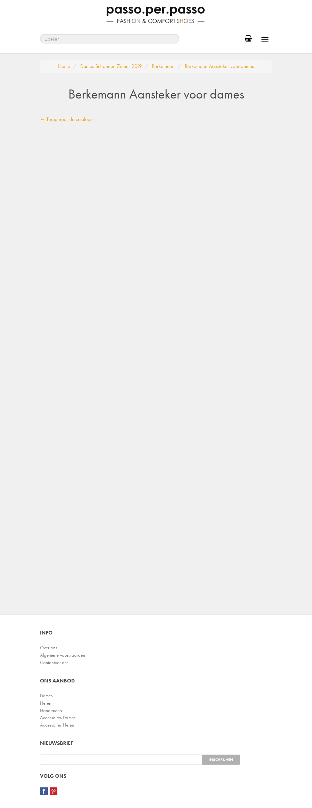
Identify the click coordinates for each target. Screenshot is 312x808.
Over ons (48, 647)
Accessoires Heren (57, 725)
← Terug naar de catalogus (67, 119)
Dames (46, 695)
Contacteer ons (54, 662)
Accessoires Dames (57, 717)
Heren (45, 703)
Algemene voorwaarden (62, 655)
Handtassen (51, 710)
